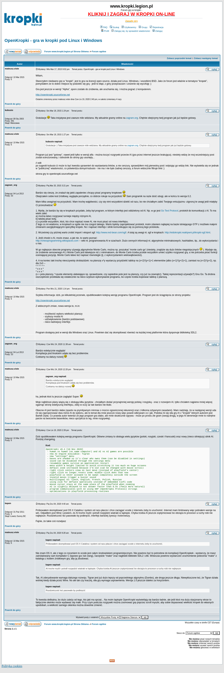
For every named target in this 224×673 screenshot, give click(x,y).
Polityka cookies (12, 666)
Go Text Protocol (169, 210)
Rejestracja (156, 27)
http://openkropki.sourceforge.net (53, 94)
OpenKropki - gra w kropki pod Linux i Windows (53, 40)
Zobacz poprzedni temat (179, 58)
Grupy (143, 27)
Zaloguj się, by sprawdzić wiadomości (130, 31)
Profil (105, 31)
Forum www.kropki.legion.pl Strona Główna (66, 51)
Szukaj (114, 27)
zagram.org (132, 118)
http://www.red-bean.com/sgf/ (111, 232)
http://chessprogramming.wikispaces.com (57, 240)
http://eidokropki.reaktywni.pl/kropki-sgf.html (187, 232)
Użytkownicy (128, 27)
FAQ (103, 27)
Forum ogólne (99, 51)
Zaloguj (157, 31)
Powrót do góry (13, 104)
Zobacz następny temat (206, 58)
